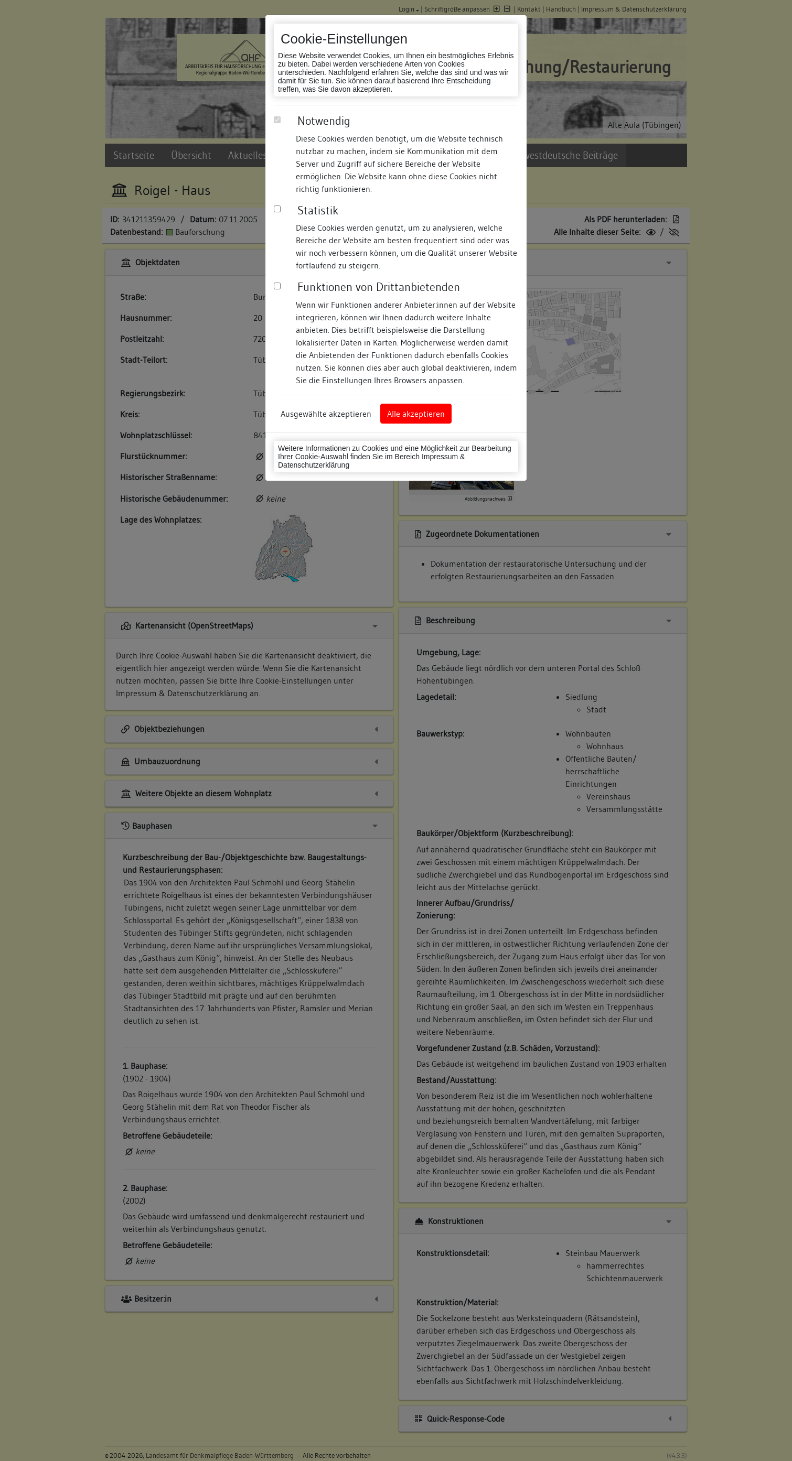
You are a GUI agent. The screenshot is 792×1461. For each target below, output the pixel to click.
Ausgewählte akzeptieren (326, 413)
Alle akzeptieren (416, 413)
